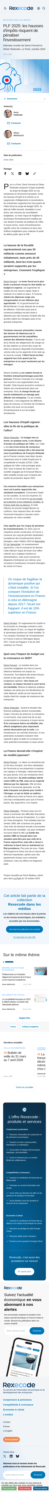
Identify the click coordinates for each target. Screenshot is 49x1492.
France (13, 1027)
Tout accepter (9, 1488)
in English (7, 1431)
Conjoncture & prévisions (17, 1400)
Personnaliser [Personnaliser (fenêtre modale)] (40, 1488)
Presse (6, 1426)
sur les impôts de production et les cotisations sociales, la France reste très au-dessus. (23, 502)
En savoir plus (24, 1271)
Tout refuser (24, 1488)
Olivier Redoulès (11, 438)
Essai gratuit (11, 1439)
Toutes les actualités (24, 1087)
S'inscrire (37, 1331)
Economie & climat (13, 1409)
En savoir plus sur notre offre (24, 937)
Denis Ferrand (10, 281)
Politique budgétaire (30, 1027)
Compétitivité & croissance (18, 1404)
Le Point (17, 878)
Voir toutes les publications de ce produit (24, 929)
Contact (6, 1422)
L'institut (8, 1414)
